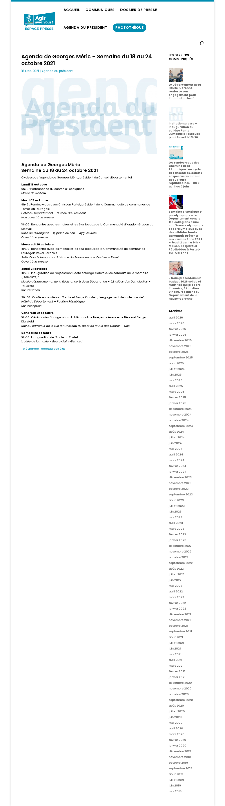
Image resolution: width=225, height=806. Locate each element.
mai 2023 (175, 517)
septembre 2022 (181, 563)
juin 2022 (175, 580)
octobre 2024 (179, 420)
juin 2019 (175, 785)
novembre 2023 (180, 483)
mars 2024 (176, 460)
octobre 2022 (179, 557)
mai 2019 (175, 791)
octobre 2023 (179, 489)
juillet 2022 (177, 574)
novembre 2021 (180, 620)
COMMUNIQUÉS (100, 10)
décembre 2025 (180, 340)
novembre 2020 (180, 688)
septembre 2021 (180, 631)
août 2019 (176, 774)
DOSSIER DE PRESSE (138, 10)
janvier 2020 (177, 745)
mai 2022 (175, 586)
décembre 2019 (180, 751)
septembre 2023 (181, 494)
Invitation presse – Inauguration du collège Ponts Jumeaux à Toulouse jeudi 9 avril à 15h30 (184, 130)
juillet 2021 (176, 643)
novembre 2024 (180, 414)
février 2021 (177, 671)
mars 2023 (176, 529)
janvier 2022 (177, 608)
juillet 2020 (177, 711)
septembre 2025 (181, 357)
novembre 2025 (180, 346)
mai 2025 (175, 380)
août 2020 (176, 705)
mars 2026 (176, 323)
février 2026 (177, 329)
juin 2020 (175, 717)
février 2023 (177, 534)
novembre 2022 (180, 551)
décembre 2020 (180, 683)
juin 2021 (175, 648)
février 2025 (177, 397)
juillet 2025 (177, 369)
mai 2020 (175, 723)
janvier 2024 (177, 472)
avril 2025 (176, 386)
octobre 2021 (178, 626)
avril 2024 (176, 454)
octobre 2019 (178, 763)
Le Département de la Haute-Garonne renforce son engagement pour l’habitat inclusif (185, 91)
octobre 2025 (179, 352)
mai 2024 (175, 449)
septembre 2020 (181, 700)
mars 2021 (176, 666)
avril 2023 (176, 523)
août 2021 (176, 637)
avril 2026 (176, 317)
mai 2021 (175, 654)
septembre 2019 (180, 768)
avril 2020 (176, 728)
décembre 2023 (180, 477)
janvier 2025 (177, 403)
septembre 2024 (181, 426)
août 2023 (176, 500)
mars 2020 (176, 734)
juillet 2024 (177, 437)
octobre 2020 (179, 694)
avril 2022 (176, 591)
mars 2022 (176, 597)
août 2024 (176, 432)
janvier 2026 (177, 335)
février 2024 (177, 466)
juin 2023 (175, 511)
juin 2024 (175, 443)
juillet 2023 (177, 506)
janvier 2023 (177, 540)
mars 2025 (176, 392)
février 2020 (177, 740)
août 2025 (176, 363)
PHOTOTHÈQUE (129, 27)
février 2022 (177, 603)
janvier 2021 (177, 677)
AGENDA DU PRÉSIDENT (85, 28)
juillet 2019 (176, 780)
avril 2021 (175, 660)
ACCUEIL (72, 10)
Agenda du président (58, 71)
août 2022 (176, 569)
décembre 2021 (180, 614)
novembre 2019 (180, 757)
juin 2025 (175, 374)
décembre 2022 (180, 546)
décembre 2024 (180, 409)
